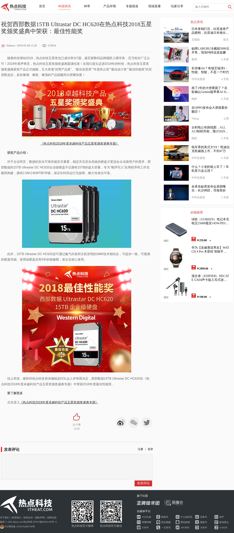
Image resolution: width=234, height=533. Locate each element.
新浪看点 (224, 522)
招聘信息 (52, 517)
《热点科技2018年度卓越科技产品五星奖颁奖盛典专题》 (79, 143)
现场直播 (154, 6)
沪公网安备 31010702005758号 (17, 526)
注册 (140, 449)
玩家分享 (177, 6)
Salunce (8, 45)
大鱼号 (203, 527)
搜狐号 (203, 522)
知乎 (221, 517)
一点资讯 (166, 527)
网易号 (164, 517)
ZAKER (223, 527)
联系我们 (16, 517)
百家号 (203, 517)
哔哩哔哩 (146, 522)
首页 (42, 6)
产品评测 (109, 6)
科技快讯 (64, 6)
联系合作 (28, 517)
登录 (150, 449)
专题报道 (132, 6)
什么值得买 (186, 517)
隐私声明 (40, 517)
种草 (87, 6)
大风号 (145, 527)
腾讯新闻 (185, 522)
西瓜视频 (166, 522)
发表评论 (143, 483)
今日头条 (146, 517)
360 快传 (185, 527)
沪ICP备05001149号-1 (45, 522)
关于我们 (4, 517)
